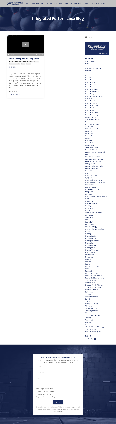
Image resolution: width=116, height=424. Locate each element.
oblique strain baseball (93, 213)
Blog (47, 3)
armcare (88, 71)
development (90, 133)
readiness (88, 259)
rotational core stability (93, 276)
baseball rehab (90, 108)
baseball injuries (91, 84)
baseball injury (18, 61)
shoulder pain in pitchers (94, 285)
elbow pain (89, 143)
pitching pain (89, 243)
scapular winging (91, 280)
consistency (89, 122)
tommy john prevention (93, 315)
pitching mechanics (92, 241)
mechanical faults (91, 203)
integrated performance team (95, 182)
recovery (88, 264)
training (28, 63)
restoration (89, 271)
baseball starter (91, 110)
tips (86, 313)
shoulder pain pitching (93, 287)
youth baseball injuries (93, 332)
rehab (87, 269)
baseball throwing (91, 115)
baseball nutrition (91, 89)
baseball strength (91, 112)
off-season (89, 217)
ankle (87, 64)
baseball (11, 61)
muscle (87, 210)
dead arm (88, 131)
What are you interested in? (45, 389)
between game (90, 117)
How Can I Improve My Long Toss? (24, 59)
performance (12, 63)
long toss (36, 61)
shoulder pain (90, 283)
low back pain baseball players (96, 196)
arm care (88, 66)
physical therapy (91, 227)
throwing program (91, 311)
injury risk (88, 178)
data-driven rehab (91, 129)
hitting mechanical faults (94, 166)
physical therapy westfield (94, 229)
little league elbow (92, 189)
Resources (53, 3)
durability (88, 138)
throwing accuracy (91, 308)
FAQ (42, 3)
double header (90, 136)
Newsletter (35, 3)
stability (88, 299)
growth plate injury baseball (95, 152)
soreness (88, 294)
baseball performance (27, 61)
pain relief (88, 222)
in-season (88, 171)
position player (90, 252)
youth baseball (90, 329)
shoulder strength (91, 290)
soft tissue (89, 292)
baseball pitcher (91, 101)
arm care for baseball (93, 68)
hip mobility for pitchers (94, 159)
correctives (89, 126)
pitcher (18, 63)
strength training (91, 304)
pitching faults (90, 236)
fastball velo (89, 145)
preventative (89, 255)
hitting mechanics (91, 168)
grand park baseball (92, 147)
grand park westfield (92, 150)
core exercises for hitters (94, 124)
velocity (88, 322)
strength (88, 301)
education (88, 140)
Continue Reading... (14, 94)
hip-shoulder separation (93, 161)
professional (89, 257)
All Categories (90, 61)
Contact (86, 3)
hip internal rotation (92, 157)
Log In (103, 3)
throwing (88, 306)
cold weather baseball (93, 119)
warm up (88, 325)
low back (88, 194)
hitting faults (90, 164)
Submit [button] (58, 402)
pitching (23, 63)
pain (86, 220)
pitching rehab (90, 245)
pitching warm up (91, 250)
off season (89, 215)
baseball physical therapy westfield (94, 97)
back (87, 75)
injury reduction (91, 175)
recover (88, 262)
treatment (89, 320)
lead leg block (90, 187)
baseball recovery (91, 105)
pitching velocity (91, 248)
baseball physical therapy (94, 94)
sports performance (92, 297)
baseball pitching (91, 103)
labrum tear (89, 185)
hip (86, 154)
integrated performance (93, 180)
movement (89, 208)
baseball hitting (90, 82)
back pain (88, 78)
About (28, 3)
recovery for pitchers (92, 266)
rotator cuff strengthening (94, 278)
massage (88, 199)
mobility (88, 206)
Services (96, 3)
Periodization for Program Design (70, 3)
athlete (87, 73)
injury (87, 173)
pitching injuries (91, 238)
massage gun (89, 201)
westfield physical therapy (94, 327)
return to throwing (92, 273)
